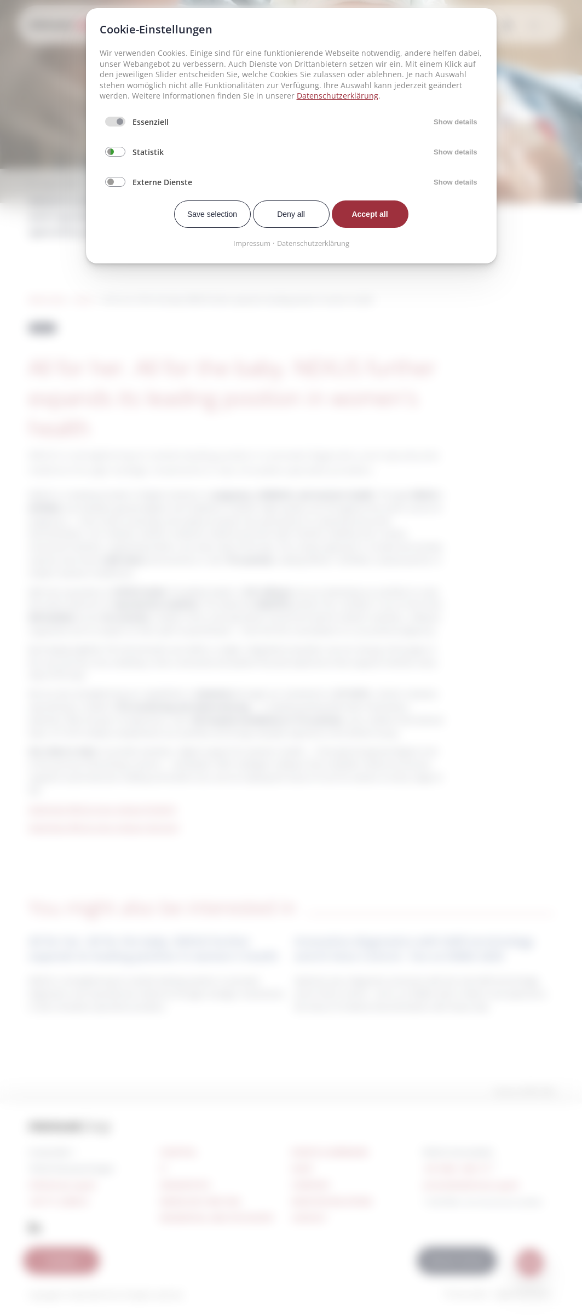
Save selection (212, 214)
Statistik (148, 152)
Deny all (291, 214)
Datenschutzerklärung (337, 95)
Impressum (251, 243)
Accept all (369, 214)
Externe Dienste (162, 182)
